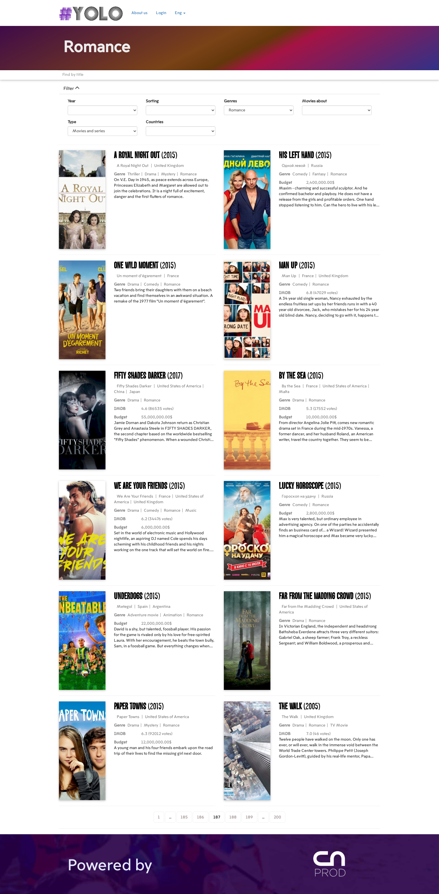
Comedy (300, 174)
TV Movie (339, 725)
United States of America (179, 386)
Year (71, 101)
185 (184, 817)
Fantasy (319, 174)
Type (72, 122)
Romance (188, 174)
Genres (230, 101)
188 (233, 817)
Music (191, 511)
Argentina (161, 607)
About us (139, 13)
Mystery (168, 174)
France (173, 276)
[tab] (219, 88)
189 (249, 817)
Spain (143, 607)
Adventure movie (142, 615)
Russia (317, 166)
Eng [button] (180, 13)
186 (200, 817)
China (119, 392)
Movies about (314, 101)
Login (161, 13)
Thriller (133, 174)
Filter (71, 88)
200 (277, 817)
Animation (172, 615)
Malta (284, 392)
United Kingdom (169, 166)
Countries (154, 122)
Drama (150, 174)
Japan (134, 392)
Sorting (152, 101)
